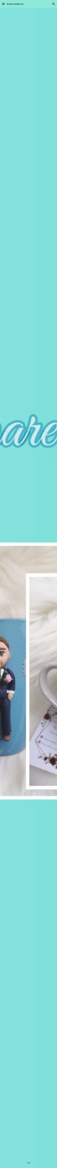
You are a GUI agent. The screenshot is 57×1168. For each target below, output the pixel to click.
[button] (3, 4)
